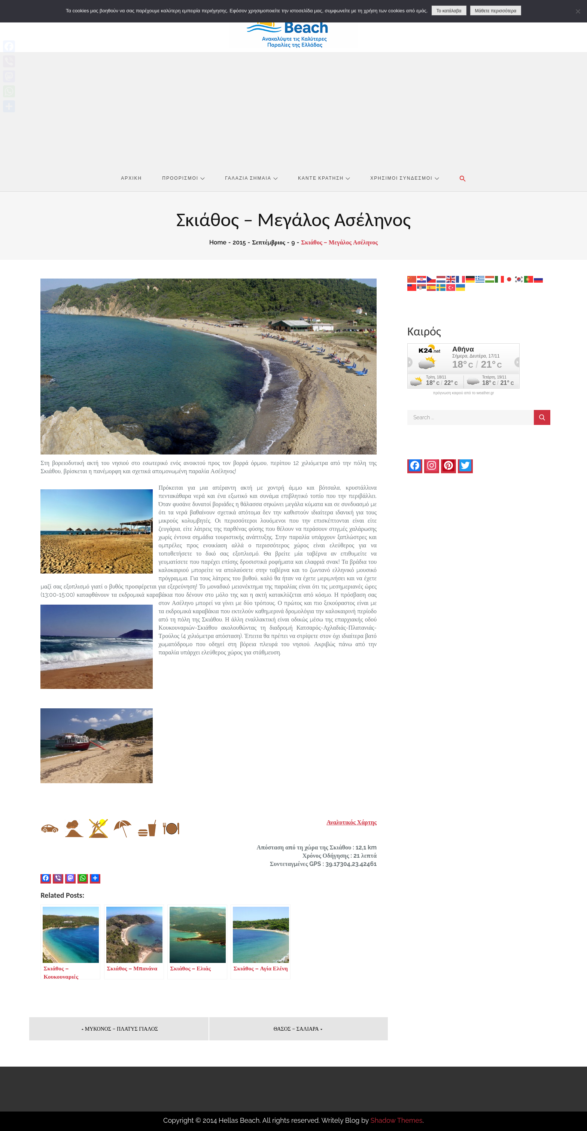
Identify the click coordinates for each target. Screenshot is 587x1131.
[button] (462, 178)
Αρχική (131, 178)
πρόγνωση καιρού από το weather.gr (463, 393)
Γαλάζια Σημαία (251, 178)
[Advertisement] (293, 108)
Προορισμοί (183, 178)
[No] (577, 11)
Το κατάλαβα (449, 10)
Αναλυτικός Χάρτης (351, 822)
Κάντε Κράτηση (324, 178)
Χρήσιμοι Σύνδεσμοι (404, 178)
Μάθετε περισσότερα (496, 10)
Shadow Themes (397, 1120)
